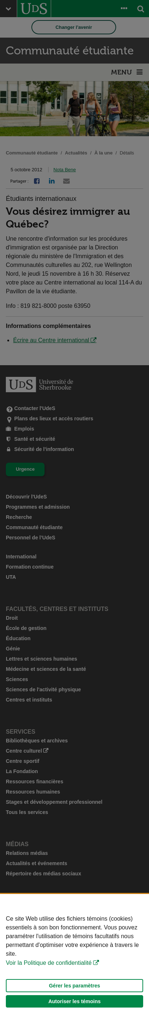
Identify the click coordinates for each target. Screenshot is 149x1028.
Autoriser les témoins (74, 1001)
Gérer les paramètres (74, 986)
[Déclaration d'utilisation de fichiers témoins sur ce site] (74, 961)
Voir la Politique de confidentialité (49, 963)
